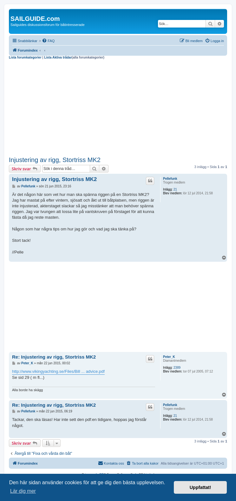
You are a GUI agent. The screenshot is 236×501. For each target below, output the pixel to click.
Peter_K (169, 357)
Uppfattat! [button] (200, 487)
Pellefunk (170, 178)
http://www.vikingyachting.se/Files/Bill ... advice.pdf (58, 371)
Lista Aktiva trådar (58, 57)
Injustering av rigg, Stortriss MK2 (55, 159)
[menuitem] (48, 41)
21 (175, 189)
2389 (177, 367)
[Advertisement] (118, 107)
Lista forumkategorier (25, 57)
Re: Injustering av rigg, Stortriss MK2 (54, 357)
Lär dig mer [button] (23, 491)
